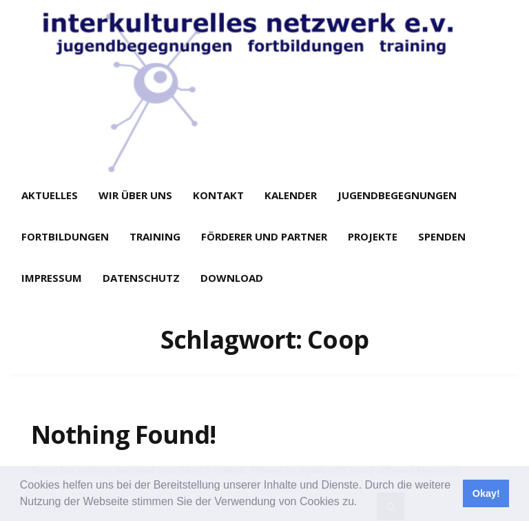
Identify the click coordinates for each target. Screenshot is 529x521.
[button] (362, 503)
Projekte (372, 236)
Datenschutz (141, 278)
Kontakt (218, 195)
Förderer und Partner (264, 236)
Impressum (51, 278)
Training (154, 236)
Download (231, 278)
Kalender (290, 195)
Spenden (442, 236)
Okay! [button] (486, 493)
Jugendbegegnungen (397, 195)
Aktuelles (49, 195)
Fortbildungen (65, 236)
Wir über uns (135, 195)
